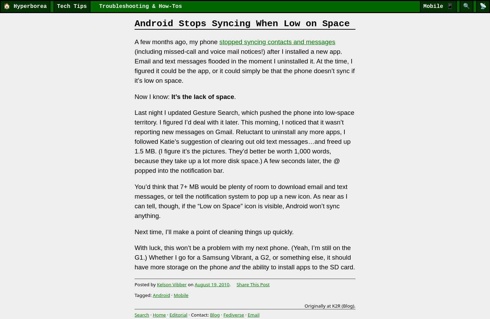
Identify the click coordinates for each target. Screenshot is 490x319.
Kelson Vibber (172, 284)
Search (142, 315)
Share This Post (253, 284)
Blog (215, 315)
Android (161, 295)
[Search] (466, 6)
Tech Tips (72, 6)
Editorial (178, 315)
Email (253, 315)
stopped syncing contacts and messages (277, 42)
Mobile (438, 6)
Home (159, 315)
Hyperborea (25, 6)
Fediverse (234, 315)
